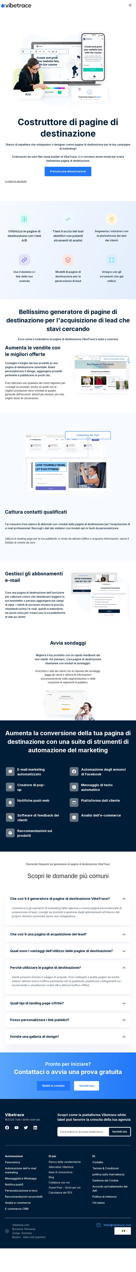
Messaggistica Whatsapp (21, 1202)
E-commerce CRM (16, 1232)
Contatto (97, 1186)
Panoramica (12, 1186)
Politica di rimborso (104, 1220)
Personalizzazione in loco (21, 1214)
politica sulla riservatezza (108, 1198)
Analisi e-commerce (18, 1226)
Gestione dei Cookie (105, 1204)
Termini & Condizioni (105, 1192)
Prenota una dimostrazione (68, 171)
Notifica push (13, 1208)
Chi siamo (98, 1226)
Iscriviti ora (86, 1109)
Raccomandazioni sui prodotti (23, 1220)
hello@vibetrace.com (117, 1248)
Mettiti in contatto (53, 1109)
